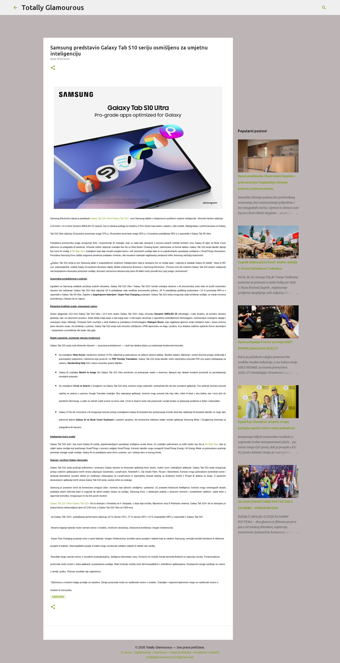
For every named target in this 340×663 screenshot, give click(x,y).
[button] (53, 68)
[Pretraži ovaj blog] (304, 7)
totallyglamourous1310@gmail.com (170, 657)
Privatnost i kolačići (206, 652)
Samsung (58, 596)
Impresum (160, 652)
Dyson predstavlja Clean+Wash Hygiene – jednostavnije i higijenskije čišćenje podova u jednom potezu (267, 182)
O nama (126, 652)
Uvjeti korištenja (180, 652)
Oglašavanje (142, 652)
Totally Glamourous (52, 7)
